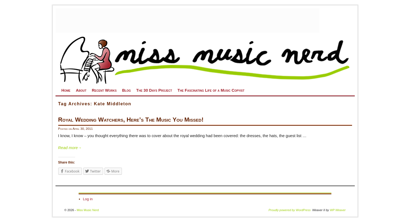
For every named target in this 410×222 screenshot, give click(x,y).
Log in (88, 199)
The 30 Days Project (154, 90)
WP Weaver (338, 210)
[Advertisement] (187, 20)
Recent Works (104, 90)
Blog (126, 90)
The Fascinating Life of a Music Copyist (210, 90)
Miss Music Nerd (88, 210)
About (81, 90)
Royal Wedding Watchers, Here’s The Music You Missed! (131, 119)
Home (65, 90)
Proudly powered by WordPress (290, 210)
